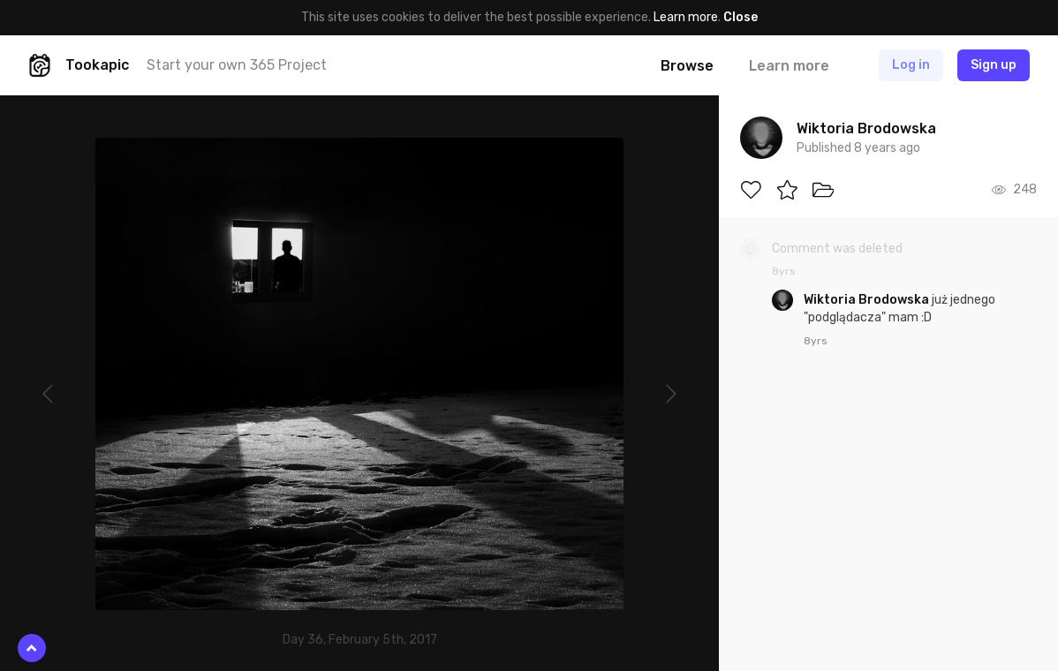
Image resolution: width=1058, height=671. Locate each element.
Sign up (993, 64)
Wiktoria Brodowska (868, 299)
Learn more (686, 17)
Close (740, 17)
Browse (687, 65)
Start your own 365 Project (237, 65)
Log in (911, 64)
